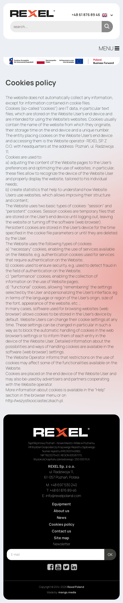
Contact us (61, 531)
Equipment (61, 504)
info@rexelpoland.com (63, 495)
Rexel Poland (75, 587)
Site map (61, 537)
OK (110, 554)
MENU (109, 48)
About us (61, 510)
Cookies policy (61, 524)
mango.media (67, 592)
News (61, 517)
